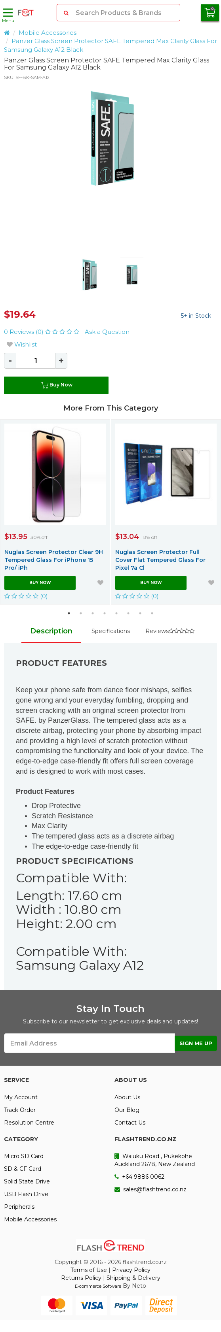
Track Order (20, 1109)
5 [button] (116, 613)
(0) (26, 596)
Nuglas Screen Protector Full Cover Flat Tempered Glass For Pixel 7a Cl (160, 559)
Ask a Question (107, 331)
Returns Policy (81, 1277)
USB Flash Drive (26, 1194)
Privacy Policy (131, 1270)
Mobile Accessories (47, 32)
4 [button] (105, 613)
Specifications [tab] (110, 631)
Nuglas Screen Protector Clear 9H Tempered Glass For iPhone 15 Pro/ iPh (53, 559)
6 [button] (128, 613)
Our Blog (126, 1109)
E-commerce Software (98, 1286)
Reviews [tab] (169, 631)
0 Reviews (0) (42, 331)
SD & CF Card (22, 1168)
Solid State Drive (27, 1181)
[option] (110, 138)
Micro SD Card (24, 1156)
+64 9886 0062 (139, 1176)
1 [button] (69, 613)
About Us (127, 1097)
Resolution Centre (29, 1122)
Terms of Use (88, 1270)
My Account (21, 1097)
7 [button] (140, 613)
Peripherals (19, 1206)
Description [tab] (51, 631)
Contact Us (129, 1122)
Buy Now (56, 385)
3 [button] (93, 613)
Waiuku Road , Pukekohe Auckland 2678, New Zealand (154, 1160)
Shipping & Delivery (133, 1277)
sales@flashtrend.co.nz (150, 1189)
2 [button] (81, 613)
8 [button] (152, 613)
